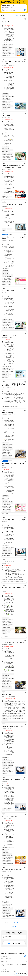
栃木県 (8, 964)
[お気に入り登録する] (25, 18)
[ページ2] (15, 922)
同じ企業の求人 (5, 513)
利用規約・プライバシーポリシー (7, 971)
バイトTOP (3, 964)
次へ (13, 926)
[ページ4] (20, 922)
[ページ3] (17, 922)
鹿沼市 (12, 964)
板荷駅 (17, 964)
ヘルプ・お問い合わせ (5, 969)
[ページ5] (23, 922)
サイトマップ (12, 969)
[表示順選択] (23, 15)
